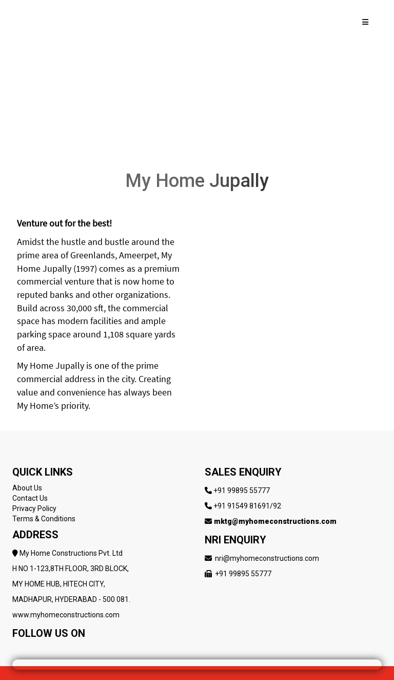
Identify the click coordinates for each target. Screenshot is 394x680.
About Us (27, 488)
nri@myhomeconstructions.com (267, 558)
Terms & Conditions (43, 519)
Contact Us (30, 498)
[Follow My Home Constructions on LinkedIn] (77, 649)
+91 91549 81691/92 (247, 506)
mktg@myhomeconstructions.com (275, 521)
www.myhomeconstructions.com (66, 615)
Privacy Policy (34, 508)
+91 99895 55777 (241, 490)
